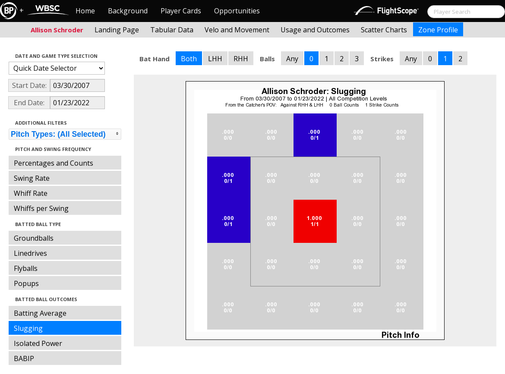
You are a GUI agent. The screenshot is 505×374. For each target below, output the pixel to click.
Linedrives (30, 253)
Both (189, 58)
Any (292, 58)
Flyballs (26, 268)
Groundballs (34, 238)
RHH (241, 58)
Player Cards (181, 11)
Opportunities (237, 11)
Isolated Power (38, 343)
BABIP (24, 358)
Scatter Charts (384, 30)
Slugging (28, 328)
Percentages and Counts (53, 163)
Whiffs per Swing (41, 208)
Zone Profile (438, 30)
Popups (26, 283)
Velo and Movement (237, 30)
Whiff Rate (30, 193)
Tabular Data (171, 30)
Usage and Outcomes (315, 30)
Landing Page (117, 30)
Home (85, 11)
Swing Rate (32, 178)
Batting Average (40, 313)
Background (128, 11)
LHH (215, 58)
